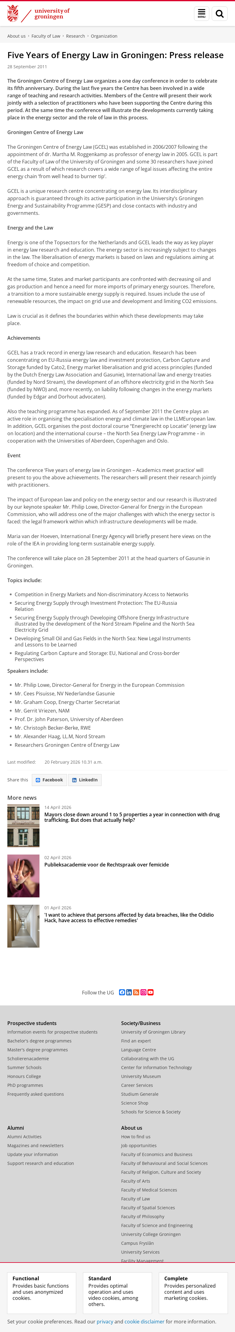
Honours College (24, 1076)
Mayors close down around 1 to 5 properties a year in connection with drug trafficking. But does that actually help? (132, 817)
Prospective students (32, 1023)
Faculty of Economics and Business (156, 1154)
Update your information (32, 1154)
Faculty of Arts (135, 1181)
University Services (140, 1252)
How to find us (136, 1136)
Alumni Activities (24, 1136)
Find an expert (136, 1041)
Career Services (137, 1085)
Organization (104, 36)
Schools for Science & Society (151, 1112)
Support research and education (40, 1163)
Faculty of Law (46, 36)
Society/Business (141, 1023)
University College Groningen (151, 1234)
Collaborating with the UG (147, 1058)
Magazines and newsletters (35, 1145)
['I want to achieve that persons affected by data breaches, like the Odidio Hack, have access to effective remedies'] (23, 926)
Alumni (15, 1128)
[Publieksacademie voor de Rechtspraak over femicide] (23, 876)
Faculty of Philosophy (142, 1216)
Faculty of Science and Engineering (157, 1225)
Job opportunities (139, 1145)
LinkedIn (85, 780)
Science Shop (134, 1103)
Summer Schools (24, 1067)
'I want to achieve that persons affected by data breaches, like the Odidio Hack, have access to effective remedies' (129, 917)
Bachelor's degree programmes (39, 1041)
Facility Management (142, 1261)
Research (75, 36)
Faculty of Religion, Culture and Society (161, 1172)
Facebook (49, 780)
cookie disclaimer (145, 1321)
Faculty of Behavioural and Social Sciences (164, 1163)
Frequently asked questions (35, 1094)
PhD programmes (25, 1085)
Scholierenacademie (28, 1058)
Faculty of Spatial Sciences (148, 1207)
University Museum (141, 1076)
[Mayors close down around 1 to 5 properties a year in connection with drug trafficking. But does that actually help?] (23, 825)
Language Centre (138, 1050)
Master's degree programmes (37, 1050)
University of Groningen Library (153, 1032)
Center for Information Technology (156, 1067)
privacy (105, 1321)
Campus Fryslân (137, 1243)
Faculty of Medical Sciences (149, 1190)
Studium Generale (140, 1094)
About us (16, 36)
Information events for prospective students (52, 1032)
